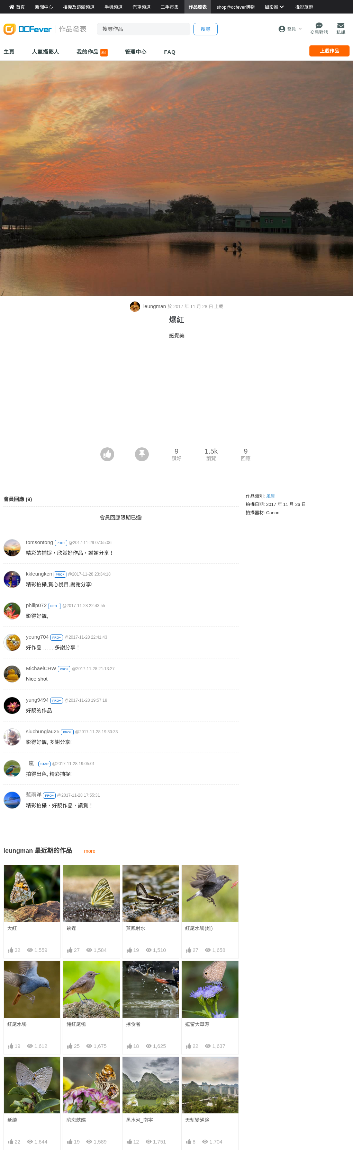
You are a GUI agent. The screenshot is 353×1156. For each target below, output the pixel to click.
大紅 (12, 928)
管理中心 (136, 52)
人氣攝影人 (46, 52)
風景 (270, 496)
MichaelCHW (41, 668)
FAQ (170, 52)
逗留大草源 (197, 1024)
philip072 (36, 605)
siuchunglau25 (43, 731)
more (90, 851)
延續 (12, 1120)
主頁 (9, 52)
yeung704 (37, 637)
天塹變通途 (197, 1069)
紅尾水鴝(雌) (198, 928)
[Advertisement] (176, 395)
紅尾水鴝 (17, 1024)
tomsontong (39, 542)
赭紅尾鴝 (76, 1024)
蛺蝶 (71, 928)
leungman (149, 306)
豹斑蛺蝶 (76, 1120)
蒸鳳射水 (135, 928)
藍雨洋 (34, 795)
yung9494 (37, 700)
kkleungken (39, 574)
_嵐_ (31, 763)
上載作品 (329, 51)
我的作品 (91, 52)
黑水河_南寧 (139, 1069)
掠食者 (133, 1024)
